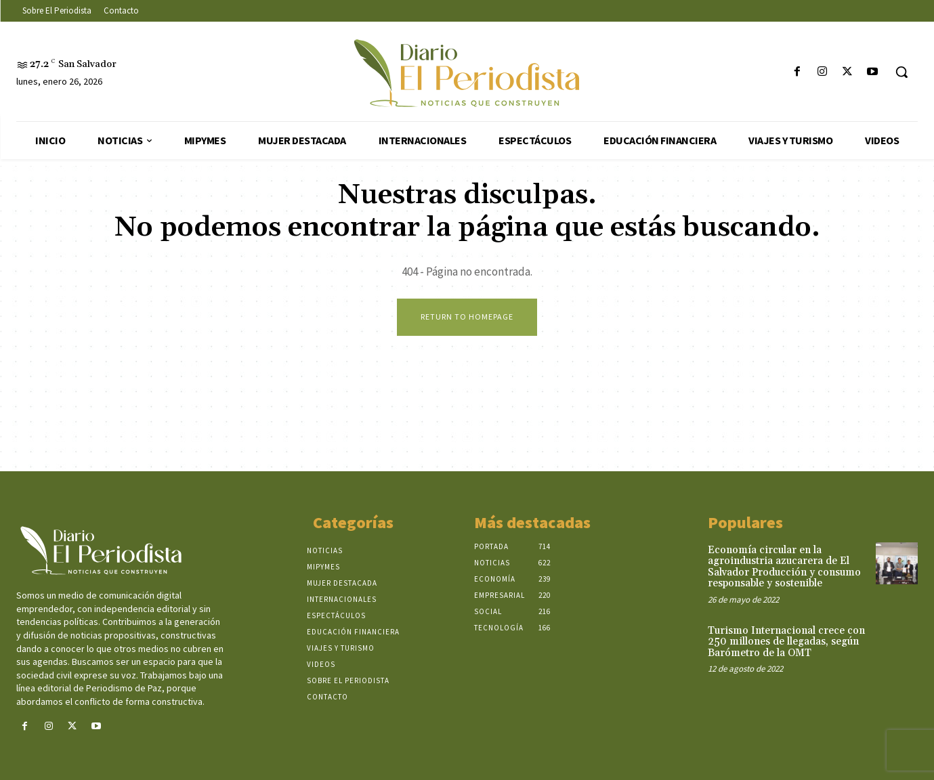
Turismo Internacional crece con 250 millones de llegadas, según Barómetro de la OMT (786, 641)
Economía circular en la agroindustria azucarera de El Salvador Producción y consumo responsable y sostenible (784, 567)
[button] (901, 72)
